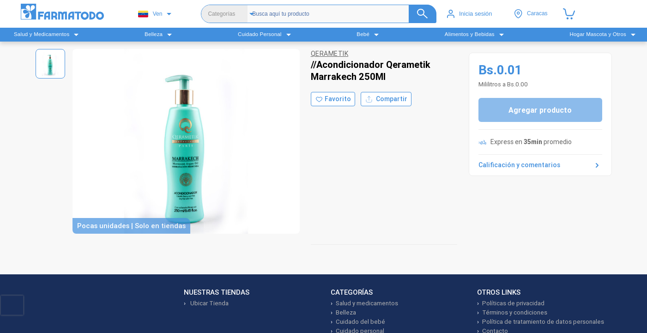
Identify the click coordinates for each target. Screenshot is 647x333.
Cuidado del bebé (360, 322)
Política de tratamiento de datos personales (543, 322)
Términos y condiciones (514, 312)
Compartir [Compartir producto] (386, 99)
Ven (150, 14)
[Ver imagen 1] (50, 64)
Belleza (346, 312)
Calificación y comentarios (540, 165)
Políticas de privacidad (513, 303)
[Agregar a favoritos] (333, 99)
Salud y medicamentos (367, 303)
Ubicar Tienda (209, 303)
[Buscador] (341, 14)
